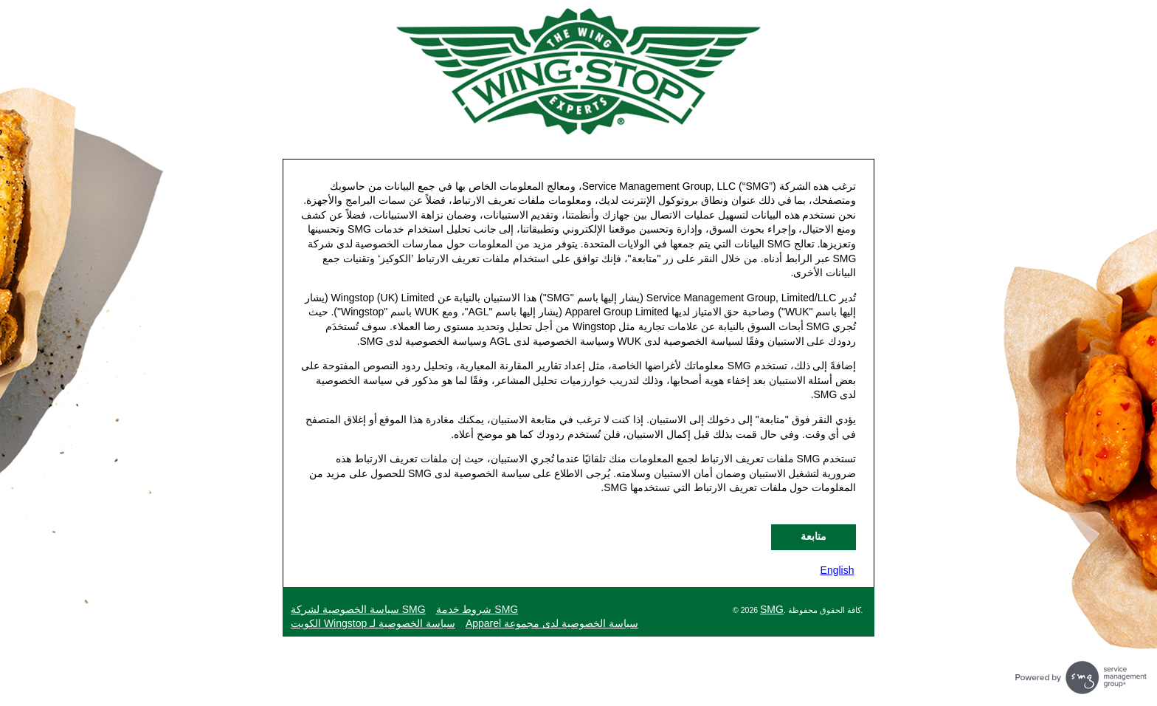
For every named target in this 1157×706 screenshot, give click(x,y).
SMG (772, 609)
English (837, 570)
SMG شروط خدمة (477, 609)
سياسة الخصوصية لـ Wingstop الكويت (373, 623)
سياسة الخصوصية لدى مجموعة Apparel (552, 623)
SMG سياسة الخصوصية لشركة (358, 609)
